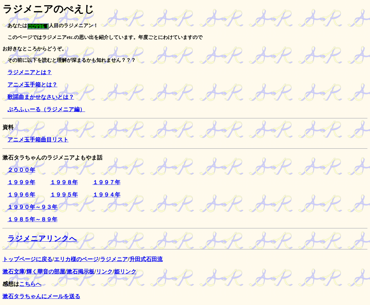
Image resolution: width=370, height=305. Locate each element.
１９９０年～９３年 (32, 207)
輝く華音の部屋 (45, 272)
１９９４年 (106, 195)
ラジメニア (114, 259)
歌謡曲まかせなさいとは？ (40, 97)
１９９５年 (64, 195)
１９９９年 (21, 182)
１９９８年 (64, 182)
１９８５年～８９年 (32, 219)
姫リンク (125, 272)
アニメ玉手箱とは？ (32, 85)
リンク (104, 272)
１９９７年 (106, 182)
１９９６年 (21, 195)
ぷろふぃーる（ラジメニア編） (46, 109)
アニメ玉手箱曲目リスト (38, 140)
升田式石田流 (146, 259)
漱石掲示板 (80, 272)
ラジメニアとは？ (29, 72)
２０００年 (21, 170)
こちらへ (30, 284)
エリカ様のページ (76, 259)
